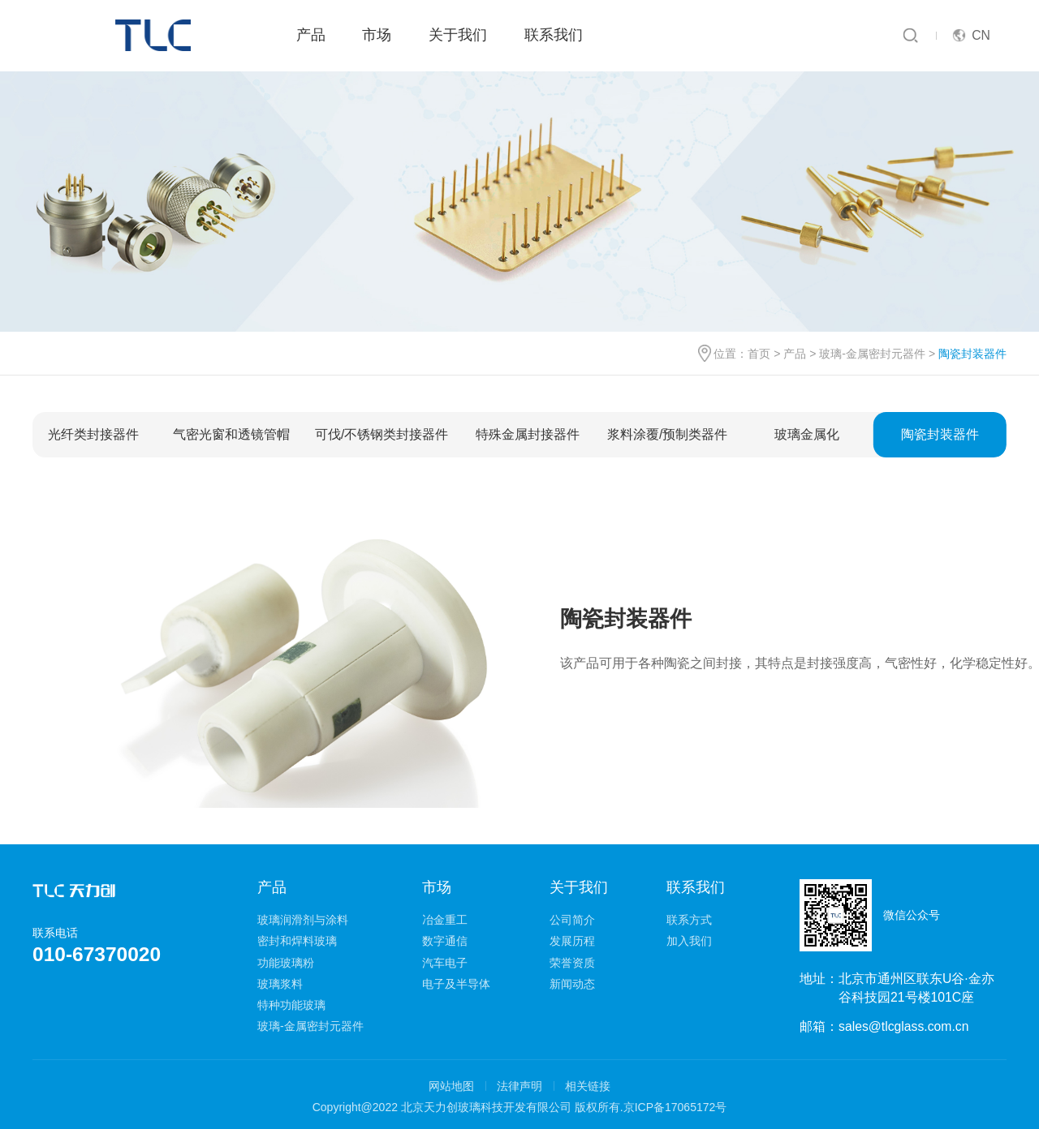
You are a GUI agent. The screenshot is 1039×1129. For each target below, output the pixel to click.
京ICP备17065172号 (675, 1107)
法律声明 (519, 1086)
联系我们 (553, 35)
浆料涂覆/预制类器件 (667, 434)
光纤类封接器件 (93, 434)
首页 (759, 353)
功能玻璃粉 (285, 962)
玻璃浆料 (280, 983)
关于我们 (458, 35)
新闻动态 (572, 983)
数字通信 (445, 940)
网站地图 (451, 1086)
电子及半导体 (456, 983)
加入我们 (689, 940)
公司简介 (572, 919)
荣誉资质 (572, 962)
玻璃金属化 (806, 434)
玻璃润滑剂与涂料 (302, 919)
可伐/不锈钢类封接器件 (381, 434)
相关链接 (587, 1086)
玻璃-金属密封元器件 (872, 353)
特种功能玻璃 (291, 1004)
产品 (310, 35)
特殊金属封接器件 (528, 434)
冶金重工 (445, 919)
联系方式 (689, 919)
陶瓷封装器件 (940, 434)
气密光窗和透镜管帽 (231, 434)
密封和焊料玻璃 (297, 940)
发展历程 (572, 940)
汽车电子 (445, 962)
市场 (376, 35)
